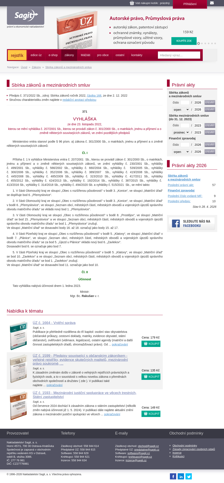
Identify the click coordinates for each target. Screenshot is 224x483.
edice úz (36, 55)
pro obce (103, 55)
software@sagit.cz (139, 453)
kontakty (136, 55)
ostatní (120, 55)
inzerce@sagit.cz (136, 460)
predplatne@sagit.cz (146, 449)
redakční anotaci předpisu (79, 99)
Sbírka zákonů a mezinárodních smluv (68, 67)
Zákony (36, 67)
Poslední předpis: (179, 201)
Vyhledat (210, 55)
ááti (85, 55)
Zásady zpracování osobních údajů (194, 449)
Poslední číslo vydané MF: (185, 196)
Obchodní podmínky (185, 445)
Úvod (24, 67)
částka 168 (94, 95)
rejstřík (17, 55)
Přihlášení (189, 4)
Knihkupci (178, 456)
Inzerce (177, 452)
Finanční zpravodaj (181, 190)
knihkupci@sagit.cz (140, 456)
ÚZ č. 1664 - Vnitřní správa (54, 323)
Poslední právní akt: (181, 185)
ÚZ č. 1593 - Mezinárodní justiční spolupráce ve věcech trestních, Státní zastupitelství (85, 395)
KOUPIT (154, 343)
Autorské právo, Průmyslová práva (124, 12)
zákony (69, 55)
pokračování (120, 344)
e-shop (53, 55)
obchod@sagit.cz (148, 446)
